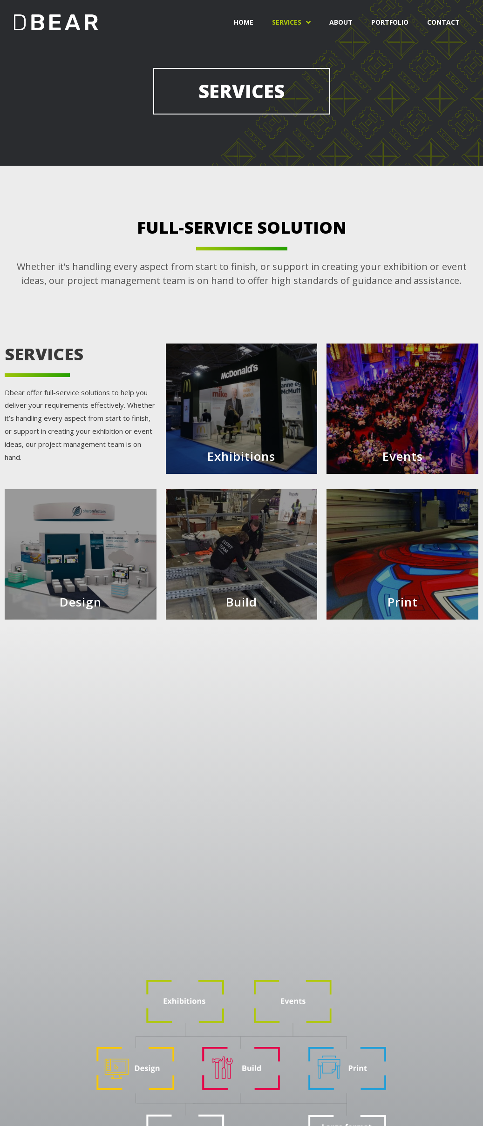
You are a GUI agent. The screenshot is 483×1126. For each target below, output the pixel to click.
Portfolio (389, 22)
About (341, 22)
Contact (443, 22)
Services (291, 22)
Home (243, 22)
